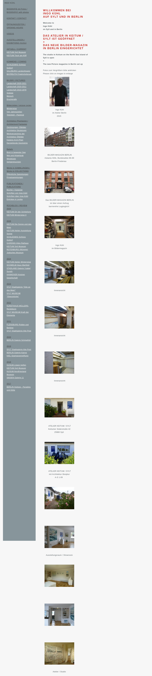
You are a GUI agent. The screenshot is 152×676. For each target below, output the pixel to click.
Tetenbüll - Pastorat (15, 115)
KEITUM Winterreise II (16, 215)
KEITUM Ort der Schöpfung (19, 212)
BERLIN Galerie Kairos (17, 353)
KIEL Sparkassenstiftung (17, 356)
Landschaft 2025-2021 (16, 84)
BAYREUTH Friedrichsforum (19, 74)
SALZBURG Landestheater (18, 71)
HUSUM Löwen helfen (16, 365)
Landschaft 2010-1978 (16, 90)
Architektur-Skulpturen (16, 130)
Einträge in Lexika (15, 199)
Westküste (11, 159)
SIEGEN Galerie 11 (15, 378)
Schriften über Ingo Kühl (17, 196)
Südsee (10, 93)
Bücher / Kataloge (15, 190)
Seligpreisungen (14, 162)
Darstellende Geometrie (17, 143)
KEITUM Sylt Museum (16, 52)
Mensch (10, 96)
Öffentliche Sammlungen (17, 174)
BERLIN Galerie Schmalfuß (19, 340)
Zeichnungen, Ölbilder (16, 127)
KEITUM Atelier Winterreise (19, 262)
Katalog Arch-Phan (15, 140)
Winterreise (12, 109)
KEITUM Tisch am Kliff (17, 56)
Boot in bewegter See (16, 152)
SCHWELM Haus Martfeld (18, 265)
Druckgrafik (12, 99)
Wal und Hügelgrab (15, 155)
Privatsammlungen (15, 177)
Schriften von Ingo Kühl (17, 193)
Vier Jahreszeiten (14, 112)
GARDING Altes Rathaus (17, 243)
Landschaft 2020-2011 (16, 87)
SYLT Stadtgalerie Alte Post (19, 331)
